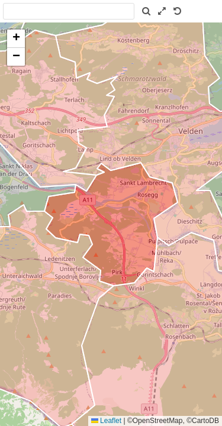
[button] (16, 39)
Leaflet (106, 421)
